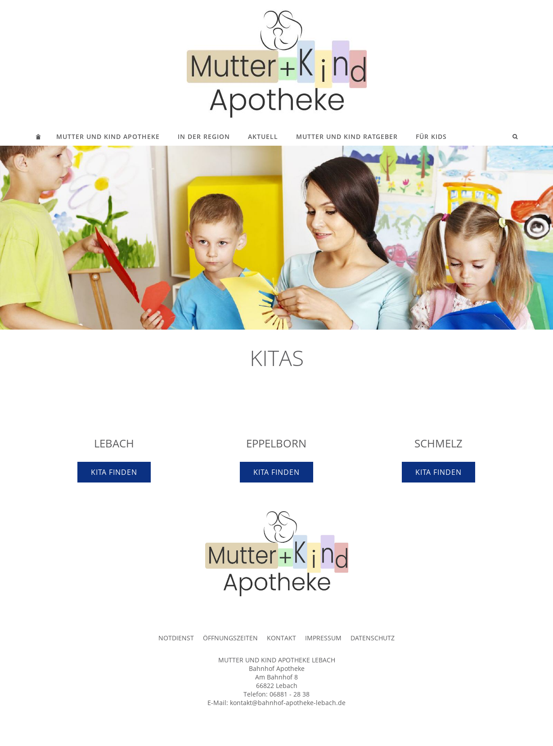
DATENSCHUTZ (373, 638)
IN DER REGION (204, 136)
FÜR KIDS (431, 136)
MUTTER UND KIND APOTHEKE (108, 136)
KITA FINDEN (114, 472)
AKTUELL (263, 136)
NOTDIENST (176, 638)
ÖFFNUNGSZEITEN (230, 638)
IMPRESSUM (323, 638)
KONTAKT (281, 638)
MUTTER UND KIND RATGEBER (347, 136)
